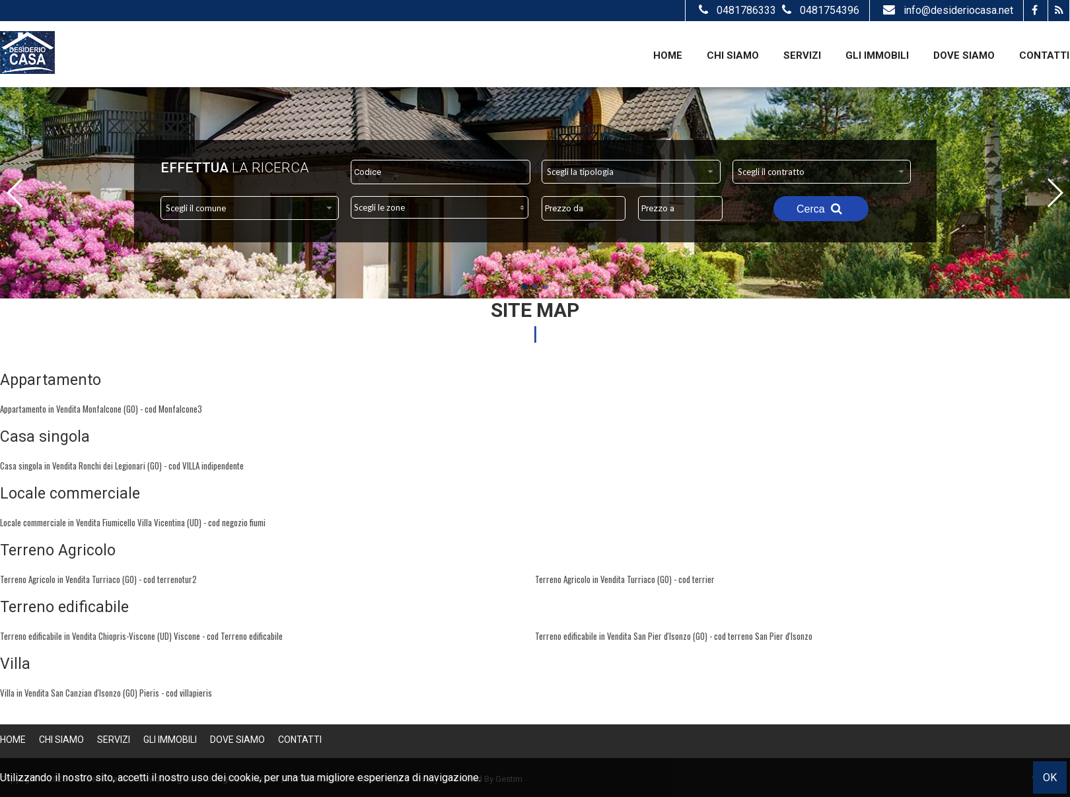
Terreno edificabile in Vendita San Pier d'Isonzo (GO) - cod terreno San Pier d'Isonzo (673, 635)
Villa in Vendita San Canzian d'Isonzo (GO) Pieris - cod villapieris (106, 692)
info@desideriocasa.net (946, 10)
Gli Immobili (877, 55)
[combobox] (631, 172)
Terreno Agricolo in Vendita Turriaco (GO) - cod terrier (625, 579)
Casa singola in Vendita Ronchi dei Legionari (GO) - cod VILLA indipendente (122, 465)
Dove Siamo (964, 55)
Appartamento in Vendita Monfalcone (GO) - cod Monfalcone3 (101, 408)
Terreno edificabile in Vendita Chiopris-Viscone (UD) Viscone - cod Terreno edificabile (141, 635)
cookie (244, 777)
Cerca (821, 208)
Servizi (802, 55)
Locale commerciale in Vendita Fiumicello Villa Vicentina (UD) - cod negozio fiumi (133, 522)
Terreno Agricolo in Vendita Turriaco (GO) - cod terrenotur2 (98, 579)
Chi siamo (733, 55)
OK (1050, 777)
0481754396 (819, 10)
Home (667, 55)
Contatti (1044, 55)
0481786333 (737, 10)
